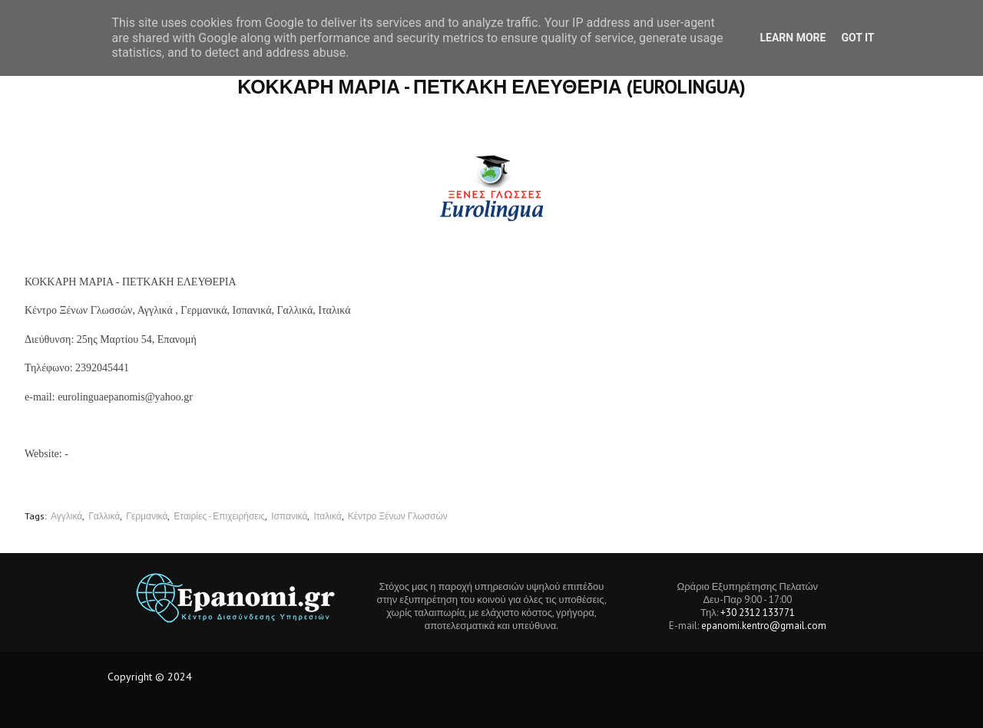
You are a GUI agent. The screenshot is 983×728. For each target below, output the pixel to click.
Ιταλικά (327, 516)
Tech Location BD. (235, 677)
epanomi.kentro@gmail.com (763, 625)
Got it (857, 37)
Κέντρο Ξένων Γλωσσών (398, 516)
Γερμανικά (146, 516)
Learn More (793, 37)
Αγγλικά (66, 516)
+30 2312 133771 (757, 612)
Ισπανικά (289, 516)
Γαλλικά (104, 516)
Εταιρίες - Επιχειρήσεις (219, 516)
